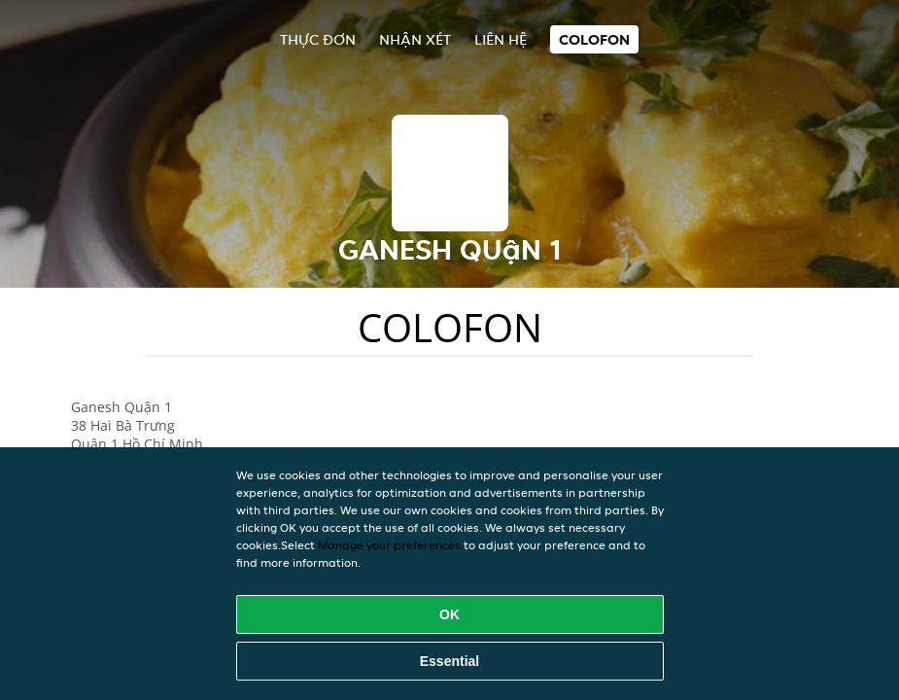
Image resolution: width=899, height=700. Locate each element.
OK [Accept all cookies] (449, 614)
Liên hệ (500, 39)
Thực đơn (318, 39)
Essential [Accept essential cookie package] (449, 661)
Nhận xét (415, 39)
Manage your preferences (389, 545)
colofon (594, 39)
